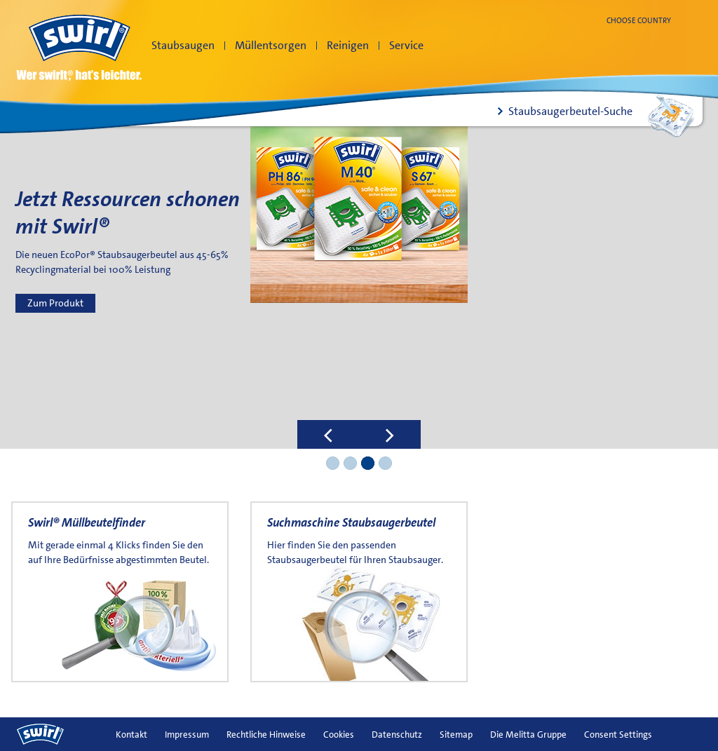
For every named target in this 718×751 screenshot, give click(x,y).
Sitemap (456, 734)
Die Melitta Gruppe (528, 734)
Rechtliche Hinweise (266, 734)
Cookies (338, 734)
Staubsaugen (183, 45)
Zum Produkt (55, 303)
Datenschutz (397, 734)
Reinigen (348, 45)
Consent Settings (618, 734)
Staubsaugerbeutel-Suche (570, 111)
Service (406, 45)
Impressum (187, 734)
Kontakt (131, 734)
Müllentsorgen (270, 45)
